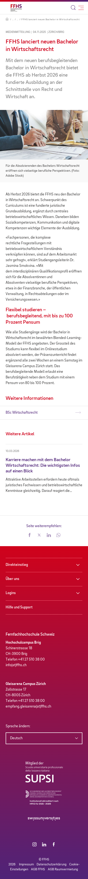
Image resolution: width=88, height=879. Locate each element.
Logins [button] (11, 593)
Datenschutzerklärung (51, 864)
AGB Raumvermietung (63, 869)
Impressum (26, 864)
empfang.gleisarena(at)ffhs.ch (28, 706)
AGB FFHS (38, 869)
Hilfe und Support (19, 607)
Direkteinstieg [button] (17, 565)
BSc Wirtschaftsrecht (22, 413)
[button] (29, 535)
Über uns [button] (12, 579)
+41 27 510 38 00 (31, 659)
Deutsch (16, 738)
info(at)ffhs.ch (16, 665)
